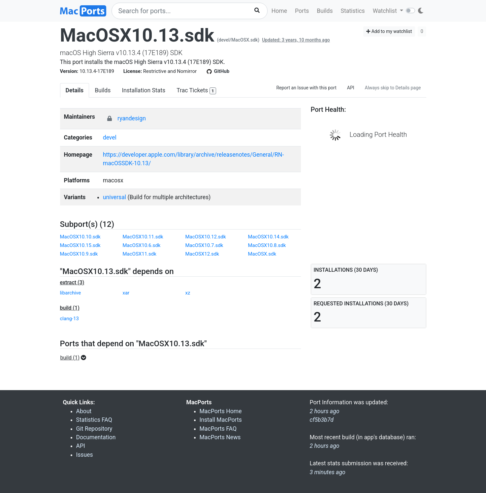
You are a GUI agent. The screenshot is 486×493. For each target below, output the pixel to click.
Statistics (352, 11)
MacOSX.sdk (262, 254)
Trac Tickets (196, 91)
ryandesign (131, 118)
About (84, 411)
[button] (75, 358)
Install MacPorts (221, 419)
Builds (325, 11)
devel (109, 137)
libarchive (70, 293)
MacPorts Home (221, 411)
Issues (84, 454)
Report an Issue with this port (306, 87)
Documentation (96, 437)
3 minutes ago (327, 472)
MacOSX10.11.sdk (143, 237)
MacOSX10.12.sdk (205, 237)
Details (75, 90)
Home (279, 11)
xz (187, 293)
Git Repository (94, 428)
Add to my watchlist (389, 31)
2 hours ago (325, 446)
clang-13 (69, 319)
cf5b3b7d (322, 419)
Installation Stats (143, 90)
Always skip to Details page (393, 87)
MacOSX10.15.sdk (80, 245)
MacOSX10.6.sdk (142, 245)
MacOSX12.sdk (202, 254)
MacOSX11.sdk (139, 254)
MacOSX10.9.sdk (79, 254)
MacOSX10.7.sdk (204, 245)
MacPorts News (220, 437)
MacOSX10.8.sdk (267, 245)
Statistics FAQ (94, 419)
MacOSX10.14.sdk (268, 237)
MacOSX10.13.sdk (137, 35)
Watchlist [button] (385, 11)
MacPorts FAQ (218, 428)
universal (114, 197)
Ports (302, 11)
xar (126, 293)
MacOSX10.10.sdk (80, 237)
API (350, 87)
